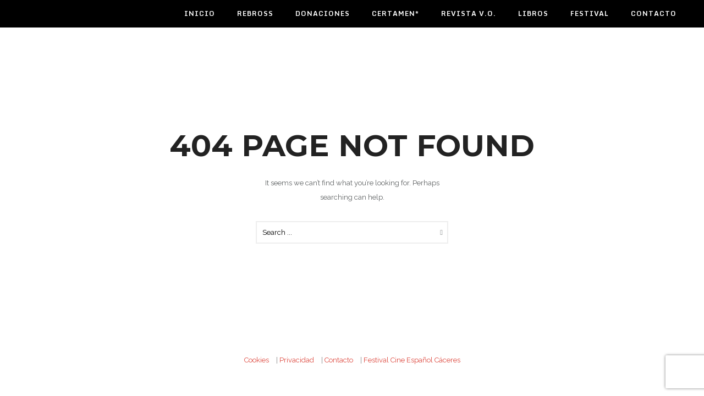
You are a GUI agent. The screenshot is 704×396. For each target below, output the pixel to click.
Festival (589, 13)
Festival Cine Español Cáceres (412, 360)
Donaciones (322, 13)
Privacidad (296, 360)
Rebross (255, 13)
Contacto (653, 13)
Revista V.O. (468, 13)
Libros (533, 13)
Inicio (199, 13)
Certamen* (395, 13)
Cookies (256, 360)
